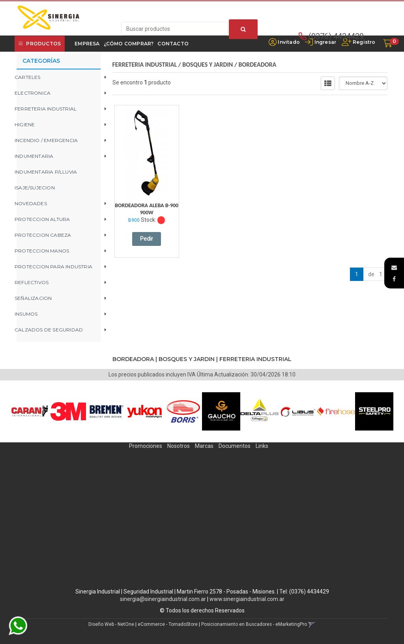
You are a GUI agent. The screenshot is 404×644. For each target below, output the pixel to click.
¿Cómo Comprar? (129, 44)
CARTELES (28, 77)
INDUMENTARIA (34, 156)
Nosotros (178, 446)
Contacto (173, 44)
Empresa (87, 44)
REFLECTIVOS (32, 282)
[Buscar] (243, 29)
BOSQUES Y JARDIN (207, 64)
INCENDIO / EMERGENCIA (46, 140)
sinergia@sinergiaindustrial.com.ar (163, 599)
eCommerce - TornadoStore (168, 624)
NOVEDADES (31, 203)
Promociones (145, 446)
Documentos (235, 446)
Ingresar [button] (325, 42)
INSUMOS (26, 314)
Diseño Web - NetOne (111, 624)
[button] (394, 267)
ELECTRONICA (32, 93)
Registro (364, 42)
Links (262, 446)
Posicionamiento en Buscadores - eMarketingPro (254, 624)
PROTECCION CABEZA (43, 235)
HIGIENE (25, 124)
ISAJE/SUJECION (35, 188)
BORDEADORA (257, 64)
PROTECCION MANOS (42, 251)
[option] (30, 411)
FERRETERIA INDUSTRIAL (46, 109)
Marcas (204, 446)
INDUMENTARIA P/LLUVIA (46, 172)
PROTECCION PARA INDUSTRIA (53, 267)
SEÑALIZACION (33, 298)
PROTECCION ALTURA (42, 219)
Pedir (146, 239)
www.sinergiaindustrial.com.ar (246, 599)
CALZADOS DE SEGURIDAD (49, 330)
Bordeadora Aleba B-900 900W (146, 209)
